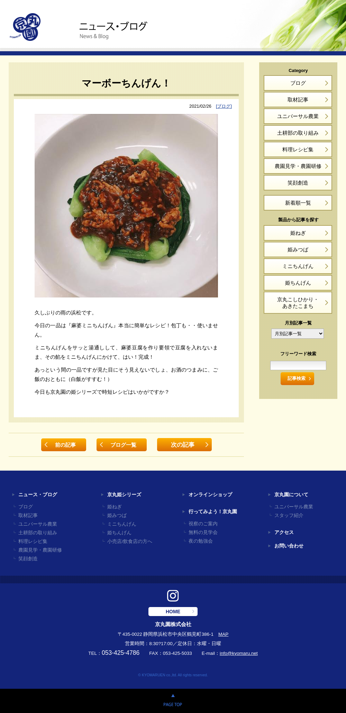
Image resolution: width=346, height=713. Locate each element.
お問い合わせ (288, 546)
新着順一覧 (298, 203)
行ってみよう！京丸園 (213, 511)
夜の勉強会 (201, 541)
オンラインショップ (210, 494)
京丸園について (291, 494)
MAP (223, 634)
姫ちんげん (298, 283)
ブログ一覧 (123, 445)
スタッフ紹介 (288, 515)
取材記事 (298, 100)
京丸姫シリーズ (124, 494)
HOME (173, 611)
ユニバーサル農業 (298, 116)
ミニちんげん (297, 266)
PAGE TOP (173, 701)
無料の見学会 (203, 532)
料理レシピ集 (297, 149)
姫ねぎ (298, 233)
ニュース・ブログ (37, 494)
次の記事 (182, 445)
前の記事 (65, 445)
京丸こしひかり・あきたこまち (298, 302)
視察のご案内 (203, 523)
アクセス (284, 532)
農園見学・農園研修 (298, 166)
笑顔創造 (298, 183)
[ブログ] (224, 106)
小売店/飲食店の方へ (129, 541)
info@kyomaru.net (239, 653)
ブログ (298, 83)
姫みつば (298, 249)
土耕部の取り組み (298, 133)
